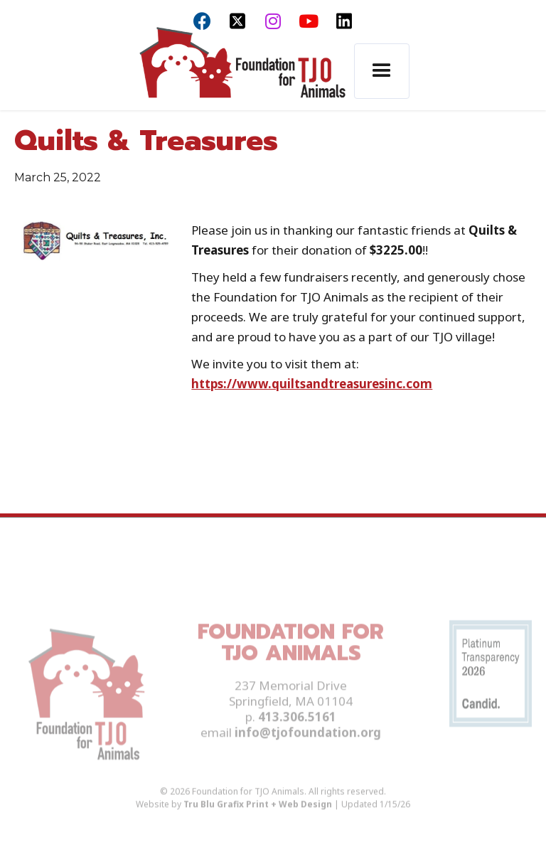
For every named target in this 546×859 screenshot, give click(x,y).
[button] (382, 71)
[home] (242, 71)
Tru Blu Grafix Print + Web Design (257, 819)
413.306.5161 (297, 731)
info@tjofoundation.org (308, 747)
